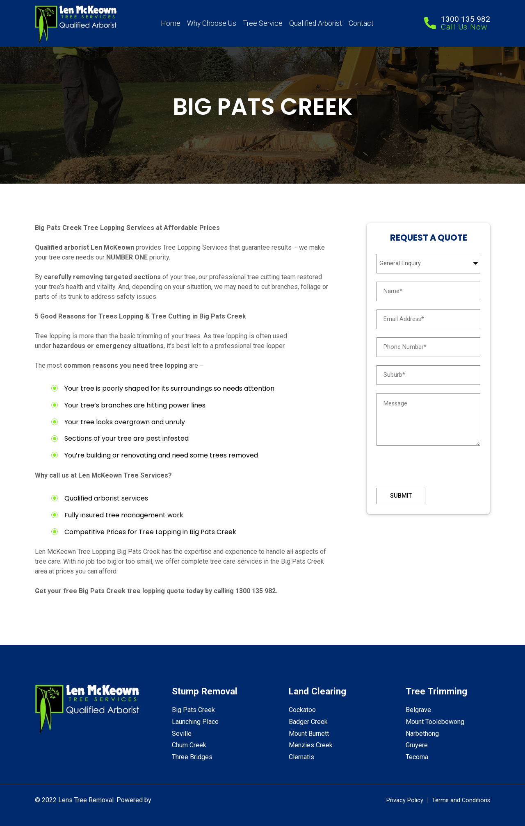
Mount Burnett (309, 733)
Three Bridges (192, 757)
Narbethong (422, 733)
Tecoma (417, 757)
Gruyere (417, 745)
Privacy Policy (404, 800)
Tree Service (263, 23)
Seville (182, 733)
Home (170, 23)
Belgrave (418, 710)
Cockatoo (302, 710)
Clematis (301, 757)
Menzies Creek (311, 745)
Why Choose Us (211, 23)
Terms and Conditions (461, 800)
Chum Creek (189, 745)
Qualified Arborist (315, 23)
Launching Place (195, 722)
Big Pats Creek (193, 710)
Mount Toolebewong (435, 722)
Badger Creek (308, 722)
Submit (401, 495)
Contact (361, 23)
